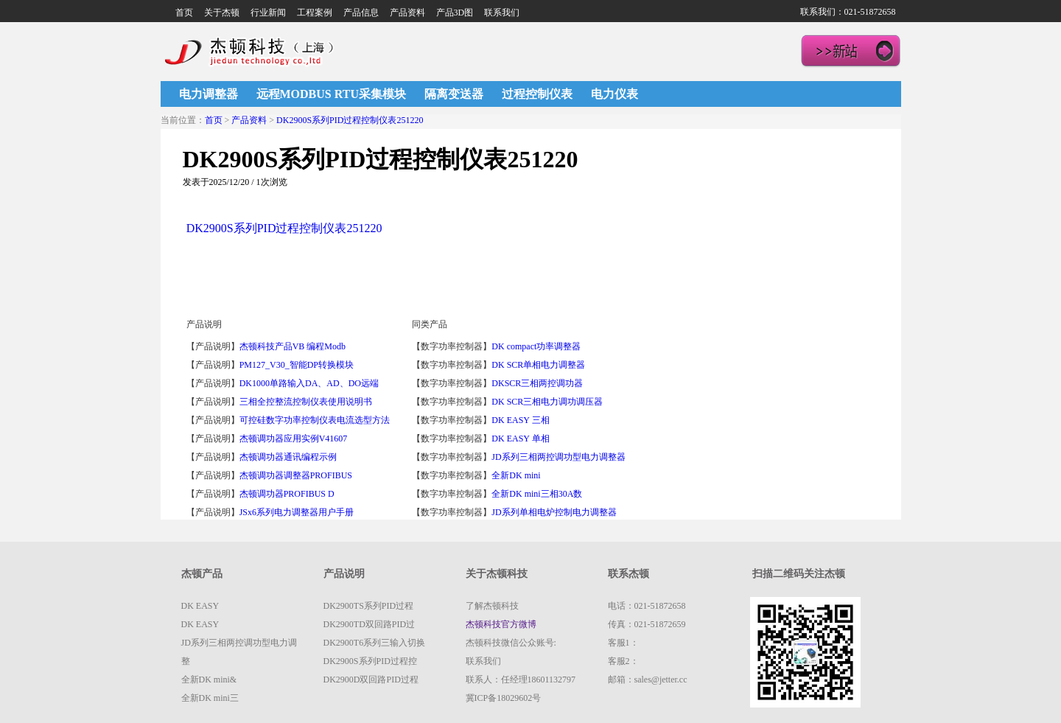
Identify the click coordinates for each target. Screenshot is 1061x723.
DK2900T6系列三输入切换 (374, 643)
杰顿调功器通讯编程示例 (288, 457)
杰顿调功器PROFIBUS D (287, 494)
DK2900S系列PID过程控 (370, 661)
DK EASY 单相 (520, 438)
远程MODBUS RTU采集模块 (331, 94)
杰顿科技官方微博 (501, 624)
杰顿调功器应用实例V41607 (293, 438)
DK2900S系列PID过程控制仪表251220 (349, 120)
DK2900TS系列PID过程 (368, 606)
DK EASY (200, 606)
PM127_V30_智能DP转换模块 (296, 365)
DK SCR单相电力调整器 (538, 365)
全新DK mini (516, 475)
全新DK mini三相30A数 (536, 494)
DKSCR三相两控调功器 (537, 383)
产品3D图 (455, 12)
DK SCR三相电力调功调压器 (547, 402)
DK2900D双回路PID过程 (371, 679)
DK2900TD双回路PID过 (369, 624)
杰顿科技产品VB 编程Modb (292, 346)
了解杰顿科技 (492, 606)
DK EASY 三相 (520, 420)
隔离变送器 (453, 94)
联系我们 (501, 12)
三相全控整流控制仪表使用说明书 (305, 402)
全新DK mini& (209, 679)
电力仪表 (614, 94)
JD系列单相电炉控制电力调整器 (553, 512)
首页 (184, 12)
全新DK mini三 (210, 698)
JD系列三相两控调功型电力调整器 (558, 457)
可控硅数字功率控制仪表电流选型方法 (314, 420)
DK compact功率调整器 (536, 346)
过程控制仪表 (537, 94)
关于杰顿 (221, 12)
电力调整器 (208, 94)
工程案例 (314, 12)
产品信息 (361, 12)
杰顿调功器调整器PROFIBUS (295, 475)
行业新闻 (268, 12)
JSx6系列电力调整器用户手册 (296, 512)
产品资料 (407, 12)
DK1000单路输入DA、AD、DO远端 (309, 383)
